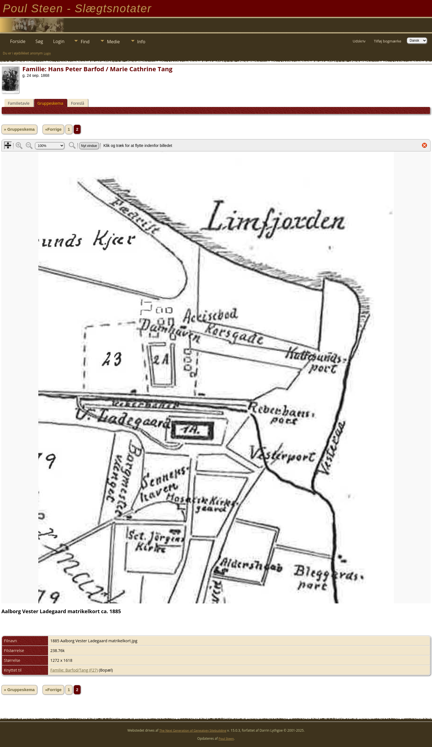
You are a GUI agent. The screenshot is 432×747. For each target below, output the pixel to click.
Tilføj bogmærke (387, 41)
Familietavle (19, 103)
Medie (113, 42)
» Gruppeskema (19, 129)
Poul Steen (226, 738)
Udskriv (359, 41)
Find (85, 42)
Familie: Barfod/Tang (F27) (74, 670)
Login (59, 41)
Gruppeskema (50, 103)
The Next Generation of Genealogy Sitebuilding (192, 730)
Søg (39, 41)
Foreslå (77, 103)
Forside (17, 41)
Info (141, 42)
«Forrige (53, 129)
